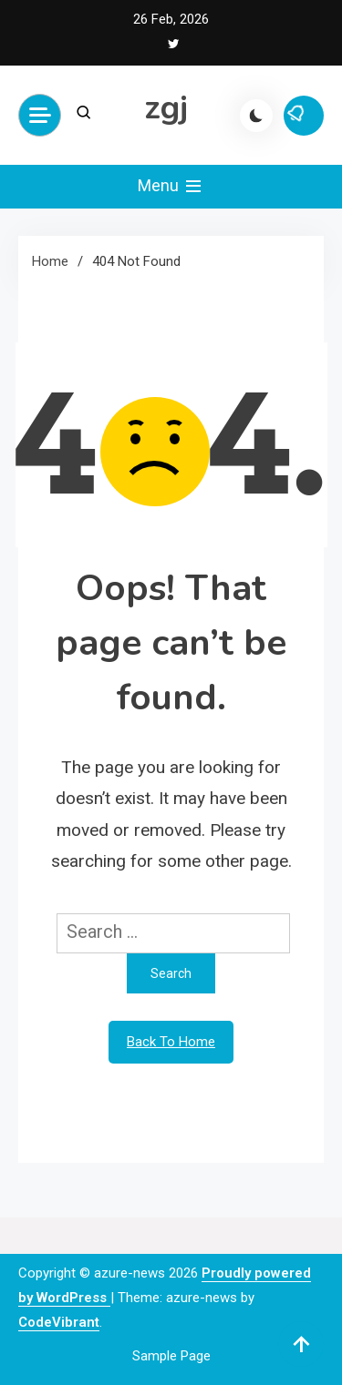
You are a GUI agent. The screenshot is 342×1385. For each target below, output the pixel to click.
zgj (166, 108)
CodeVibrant (58, 1322)
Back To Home (171, 1042)
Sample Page (171, 1356)
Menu (171, 187)
